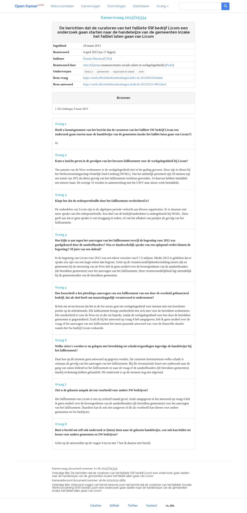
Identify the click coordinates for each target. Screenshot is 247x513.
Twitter (133, 505)
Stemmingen (116, 6)
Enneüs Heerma (93, 58)
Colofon (95, 505)
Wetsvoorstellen (62, 6)
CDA (107, 58)
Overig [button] (163, 6)
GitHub (114, 505)
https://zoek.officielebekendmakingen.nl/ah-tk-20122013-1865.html (124, 84)
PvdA (169, 65)
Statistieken (141, 6)
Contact (151, 505)
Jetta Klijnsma (92, 65)
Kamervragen (90, 6)
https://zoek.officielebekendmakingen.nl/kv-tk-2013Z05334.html (122, 77)
